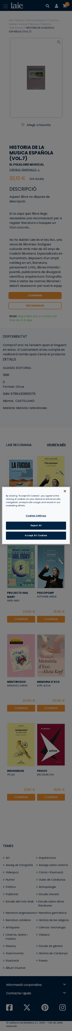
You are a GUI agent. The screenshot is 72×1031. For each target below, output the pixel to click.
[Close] (65, 491)
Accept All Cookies (36, 535)
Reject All (36, 525)
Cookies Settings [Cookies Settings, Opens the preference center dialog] (36, 515)
